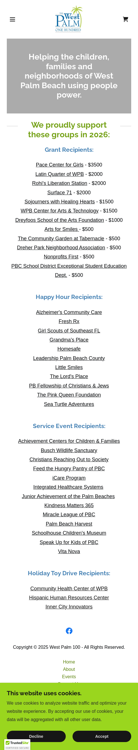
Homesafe (68, 349)
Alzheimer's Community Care (69, 312)
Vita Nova (69, 551)
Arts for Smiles (61, 229)
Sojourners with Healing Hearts (59, 202)
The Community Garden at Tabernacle (61, 238)
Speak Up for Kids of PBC (69, 542)
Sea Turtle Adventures (69, 404)
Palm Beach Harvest (69, 524)
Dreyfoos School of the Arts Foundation (59, 220)
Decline (36, 736)
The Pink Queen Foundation (69, 395)
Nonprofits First (61, 257)
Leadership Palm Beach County (69, 358)
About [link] (69, 669)
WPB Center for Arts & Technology (60, 211)
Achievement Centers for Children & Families (69, 441)
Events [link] (69, 676)
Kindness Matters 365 (69, 505)
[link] (69, 19)
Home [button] (69, 662)
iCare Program (69, 478)
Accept (102, 736)
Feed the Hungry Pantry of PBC (69, 468)
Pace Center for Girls (59, 165)
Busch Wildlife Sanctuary (69, 450)
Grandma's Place (69, 340)
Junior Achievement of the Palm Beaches (68, 496)
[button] (16, 19)
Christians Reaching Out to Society (69, 459)
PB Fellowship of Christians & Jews (69, 386)
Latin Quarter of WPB (59, 174)
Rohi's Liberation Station (59, 183)
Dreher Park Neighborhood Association (61, 247)
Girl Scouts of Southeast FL (69, 331)
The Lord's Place (69, 376)
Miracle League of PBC (69, 514)
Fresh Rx (69, 321)
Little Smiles (69, 367)
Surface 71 (59, 192)
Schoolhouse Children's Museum (69, 533)
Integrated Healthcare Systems (68, 487)
